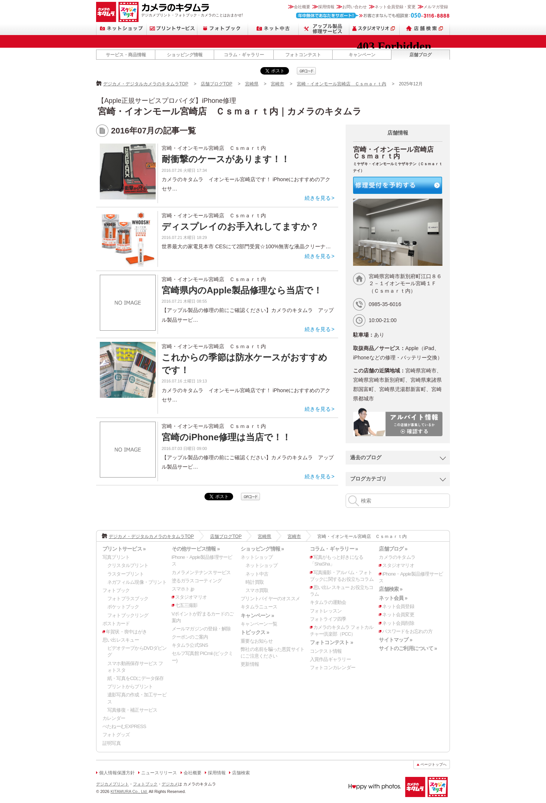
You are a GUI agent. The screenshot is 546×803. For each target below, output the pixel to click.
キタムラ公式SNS (190, 645)
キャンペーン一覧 (259, 624)
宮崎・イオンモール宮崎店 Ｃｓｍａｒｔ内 (341, 83)
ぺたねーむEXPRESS (124, 726)
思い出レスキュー (120, 640)
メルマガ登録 (435, 6)
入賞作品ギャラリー (330, 659)
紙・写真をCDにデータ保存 (135, 678)
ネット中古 (273, 28)
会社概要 (302, 6)
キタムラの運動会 (328, 602)
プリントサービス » (124, 549)
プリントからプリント (130, 686)
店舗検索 (425, 28)
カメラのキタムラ (106, 12)
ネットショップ (121, 28)
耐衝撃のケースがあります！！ (226, 159)
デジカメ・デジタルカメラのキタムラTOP (145, 83)
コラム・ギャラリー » (334, 549)
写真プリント (116, 557)
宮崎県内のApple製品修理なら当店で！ (242, 290)
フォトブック (222, 28)
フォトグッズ (116, 734)
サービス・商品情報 (126, 54)
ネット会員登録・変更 (395, 6)
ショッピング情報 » (262, 549)
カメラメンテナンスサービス (201, 572)
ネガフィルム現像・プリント (136, 582)
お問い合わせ (354, 6)
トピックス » (255, 632)
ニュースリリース (159, 772)
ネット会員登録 (398, 606)
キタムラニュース (259, 607)
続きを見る (318, 198)
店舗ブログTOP (216, 83)
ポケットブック (123, 607)
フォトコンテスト (303, 54)
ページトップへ (433, 764)
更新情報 (250, 664)
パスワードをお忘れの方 (407, 631)
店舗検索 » (390, 589)
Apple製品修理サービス (324, 28)
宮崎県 (251, 83)
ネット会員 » (393, 598)
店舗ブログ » (393, 549)
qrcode (306, 71)
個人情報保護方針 (117, 772)
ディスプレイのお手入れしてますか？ (240, 226)
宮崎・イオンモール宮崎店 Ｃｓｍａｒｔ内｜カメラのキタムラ (230, 111)
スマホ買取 (256, 590)
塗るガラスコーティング (197, 580)
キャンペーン (362, 54)
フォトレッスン (326, 611)
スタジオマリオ (128, 12)
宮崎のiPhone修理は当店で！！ (226, 437)
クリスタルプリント (127, 565)
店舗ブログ (420, 54)
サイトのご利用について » (408, 648)
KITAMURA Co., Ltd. (129, 791)
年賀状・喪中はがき (126, 631)
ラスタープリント (125, 574)
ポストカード (116, 623)
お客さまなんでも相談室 (373, 15)
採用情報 (326, 6)
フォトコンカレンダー (332, 667)
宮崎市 (277, 83)
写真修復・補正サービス (132, 710)
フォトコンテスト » (331, 642)
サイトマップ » (395, 640)
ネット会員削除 (398, 623)
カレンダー (113, 718)
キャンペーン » (257, 615)
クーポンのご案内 (190, 637)
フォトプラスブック (127, 598)
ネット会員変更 (398, 614)
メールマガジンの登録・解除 (201, 629)
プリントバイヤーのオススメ (270, 598)
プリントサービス (172, 28)
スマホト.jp (183, 589)
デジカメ (170, 784)
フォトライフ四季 (328, 619)
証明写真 (111, 743)
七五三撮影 (186, 605)
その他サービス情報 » (196, 549)
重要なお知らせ (257, 641)
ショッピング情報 (185, 54)
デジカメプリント (112, 784)
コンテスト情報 (326, 651)
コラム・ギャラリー (244, 54)
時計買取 (254, 582)
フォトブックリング (127, 615)
